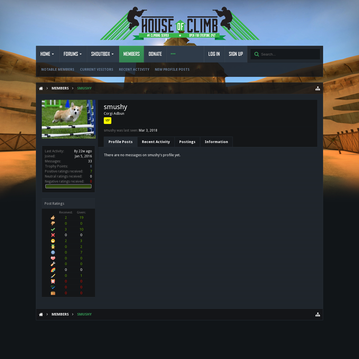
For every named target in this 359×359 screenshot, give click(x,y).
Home (45, 54)
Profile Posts (121, 142)
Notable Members (57, 70)
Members (131, 54)
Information (216, 142)
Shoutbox (100, 54)
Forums (71, 54)
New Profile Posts (172, 70)
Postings (187, 142)
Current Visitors (96, 70)
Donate (155, 54)
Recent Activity (134, 70)
